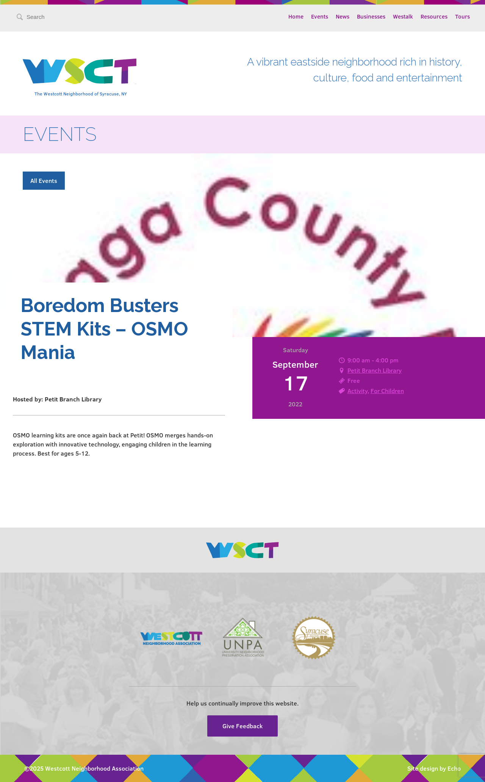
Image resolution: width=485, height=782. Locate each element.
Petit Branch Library (374, 370)
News (342, 16)
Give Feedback (242, 726)
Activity (357, 391)
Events (319, 16)
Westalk (403, 16)
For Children (387, 391)
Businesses (371, 16)
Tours (462, 16)
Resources (434, 16)
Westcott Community (79, 71)
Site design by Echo (434, 768)
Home (296, 16)
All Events (43, 180)
